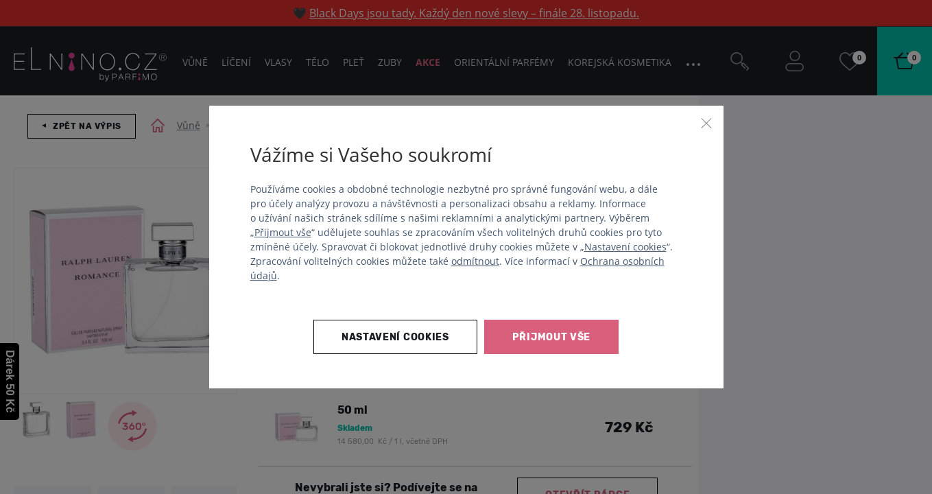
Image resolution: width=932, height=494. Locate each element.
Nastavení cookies (625, 246)
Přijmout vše (282, 232)
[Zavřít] (706, 123)
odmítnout (475, 261)
